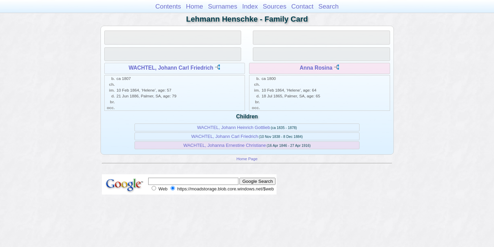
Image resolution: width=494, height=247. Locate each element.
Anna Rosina (316, 68)
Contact (302, 6)
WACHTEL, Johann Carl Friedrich (171, 68)
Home (194, 6)
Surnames (222, 6)
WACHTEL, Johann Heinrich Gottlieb (233, 127)
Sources (274, 6)
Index (250, 6)
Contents (168, 6)
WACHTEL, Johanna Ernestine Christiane (224, 145)
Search (328, 6)
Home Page (247, 158)
